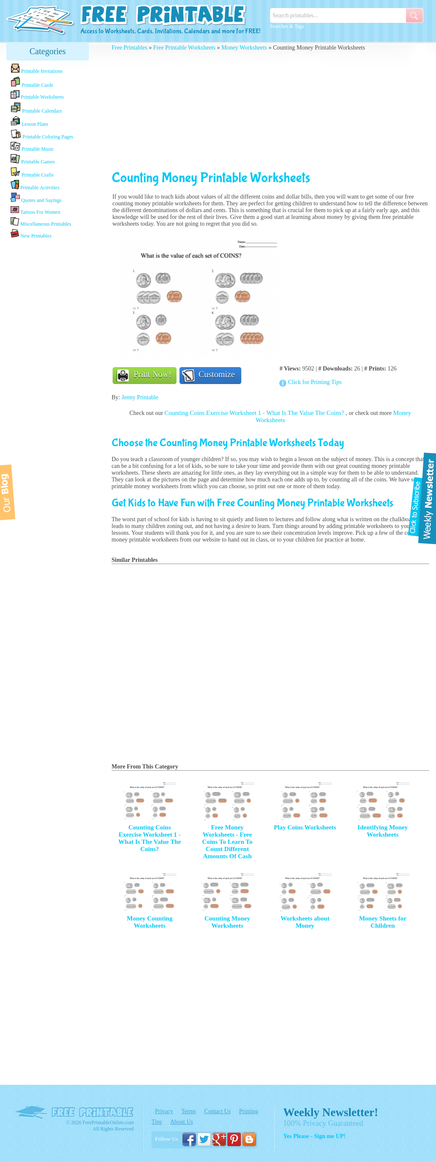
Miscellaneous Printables (41, 222)
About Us (181, 1122)
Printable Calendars (36, 108)
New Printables (31, 234)
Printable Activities (35, 185)
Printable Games (33, 159)
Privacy (164, 1111)
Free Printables (129, 47)
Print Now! (152, 374)
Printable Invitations (37, 69)
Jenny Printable (139, 397)
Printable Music (32, 147)
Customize (217, 374)
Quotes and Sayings (36, 198)
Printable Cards (32, 82)
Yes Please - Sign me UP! (314, 1136)
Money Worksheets (244, 47)
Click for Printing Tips (314, 382)
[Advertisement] (48, 374)
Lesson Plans (29, 121)
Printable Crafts (32, 172)
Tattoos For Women (35, 210)
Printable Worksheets (37, 95)
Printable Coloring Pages (42, 134)
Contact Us (217, 1111)
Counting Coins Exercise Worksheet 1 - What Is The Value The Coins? (255, 412)
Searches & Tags (287, 26)
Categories (48, 51)
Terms (188, 1111)
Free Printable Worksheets (184, 47)
